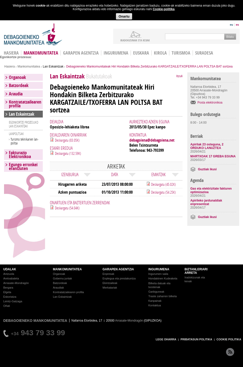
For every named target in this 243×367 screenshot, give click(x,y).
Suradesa (204, 53)
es (237, 24)
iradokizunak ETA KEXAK (135, 40)
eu (231, 24)
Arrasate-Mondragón (16, 283)
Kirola (160, 53)
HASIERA (11, 53)
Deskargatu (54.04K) (67, 207)
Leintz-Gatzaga (12, 301)
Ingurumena (116, 53)
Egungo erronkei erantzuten (23, 166)
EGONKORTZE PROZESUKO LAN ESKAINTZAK (23, 124)
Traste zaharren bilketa (162, 296)
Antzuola (8, 273)
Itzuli (179, 76)
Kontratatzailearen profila (25, 104)
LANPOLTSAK (16, 133)
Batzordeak (18, 85)
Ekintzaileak (110, 283)
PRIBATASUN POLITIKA (196, 339)
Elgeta (7, 292)
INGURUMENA (158, 269)
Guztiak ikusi (207, 169)
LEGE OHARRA (166, 339)
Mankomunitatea (41, 53)
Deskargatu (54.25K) (163, 192)
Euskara (141, 53)
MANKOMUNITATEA (67, 269)
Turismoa (181, 53)
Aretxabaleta (11, 278)
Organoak (17, 77)
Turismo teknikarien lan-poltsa (24, 141)
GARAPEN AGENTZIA (118, 269)
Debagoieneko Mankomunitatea (33, 34)
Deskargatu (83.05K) (67, 140)
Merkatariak (110, 287)
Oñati (6, 305)
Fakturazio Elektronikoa (20, 154)
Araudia (16, 94)
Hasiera (9, 66)
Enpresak (108, 273)
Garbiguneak (156, 291)
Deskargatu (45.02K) (163, 184)
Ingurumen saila (158, 273)
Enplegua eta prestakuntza (119, 278)
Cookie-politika (163, 9)
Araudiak (58, 287)
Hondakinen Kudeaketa (162, 278)
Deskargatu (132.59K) (68, 153)
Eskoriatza (9, 296)
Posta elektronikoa (209, 102)
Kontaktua (154, 305)
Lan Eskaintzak (53, 66)
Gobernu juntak (62, 278)
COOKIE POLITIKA (228, 339)
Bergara (8, 287)
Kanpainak (154, 300)
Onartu (123, 16)
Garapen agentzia (81, 53)
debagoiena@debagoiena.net (151, 140)
